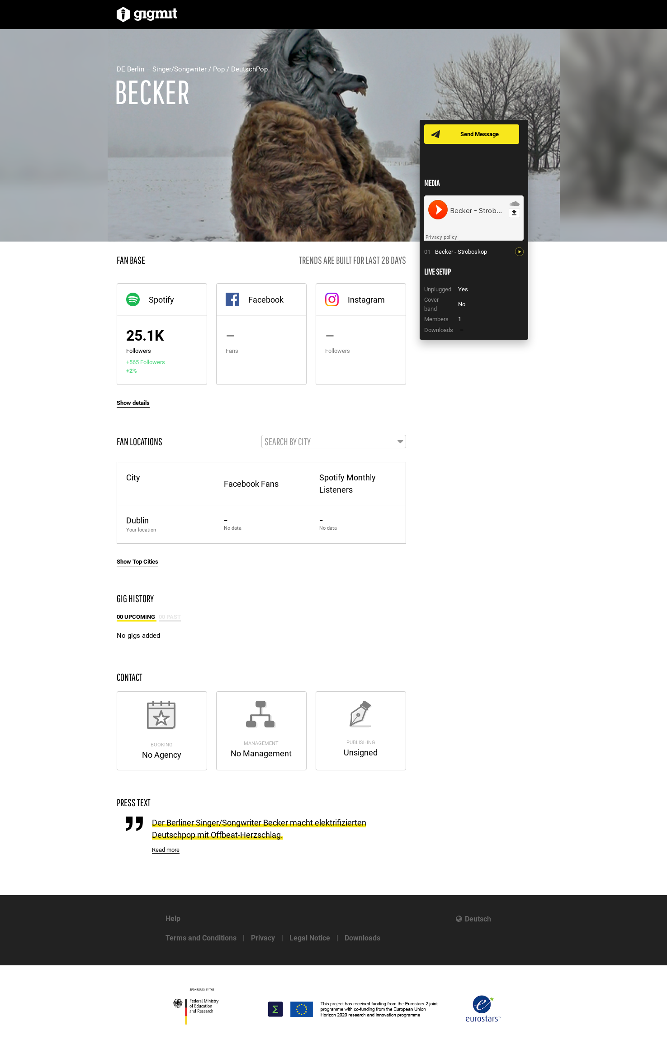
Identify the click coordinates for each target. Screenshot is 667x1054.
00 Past (170, 616)
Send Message (479, 134)
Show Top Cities (137, 561)
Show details (133, 402)
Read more (166, 849)
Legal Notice (309, 938)
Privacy (263, 938)
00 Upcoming (136, 616)
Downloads (362, 938)
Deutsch (478, 919)
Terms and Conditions (201, 938)
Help (173, 918)
